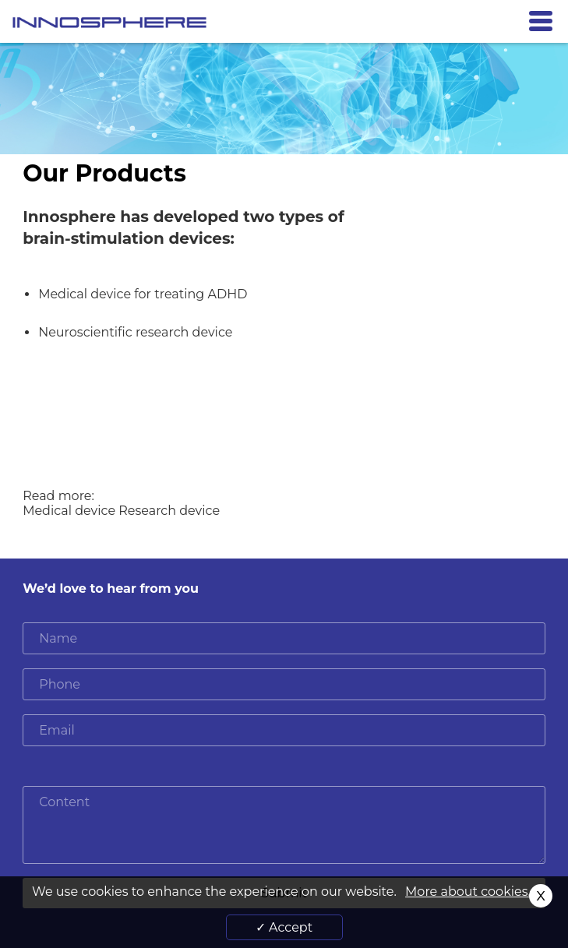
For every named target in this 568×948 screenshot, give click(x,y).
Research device (169, 510)
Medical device (70, 510)
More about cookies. (468, 891)
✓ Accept (284, 927)
